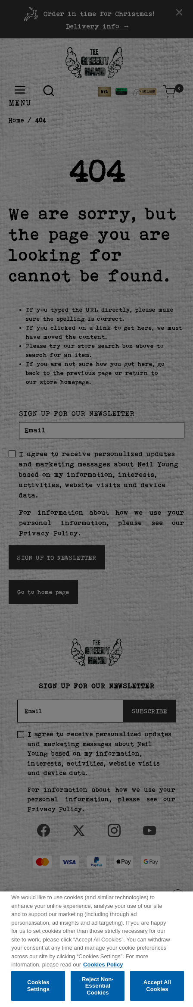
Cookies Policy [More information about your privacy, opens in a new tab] (103, 968)
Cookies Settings (38, 989)
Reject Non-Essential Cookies (98, 989)
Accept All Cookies (157, 989)
